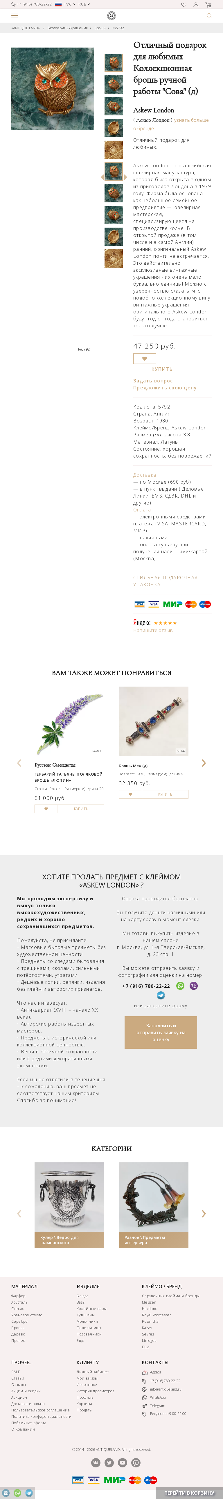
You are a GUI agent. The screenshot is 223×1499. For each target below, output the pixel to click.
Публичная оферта (28, 1422)
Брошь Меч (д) (133, 765)
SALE (15, 1371)
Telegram (153, 1405)
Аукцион (19, 1397)
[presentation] (19, 761)
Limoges (149, 1340)
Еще (80, 1340)
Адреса (151, 1372)
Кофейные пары (92, 1308)
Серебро (19, 1321)
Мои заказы (87, 1378)
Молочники (87, 1321)
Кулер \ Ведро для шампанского (59, 1240)
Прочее (18, 1340)
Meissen (149, 1302)
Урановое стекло (26, 1315)
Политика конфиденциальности (41, 1416)
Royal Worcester (156, 1315)
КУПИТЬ (162, 369)
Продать (84, 1410)
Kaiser (147, 1327)
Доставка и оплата (28, 1403)
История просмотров (96, 1391)
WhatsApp (154, 1398)
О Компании (23, 1429)
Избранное (87, 1384)
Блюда (83, 1295)
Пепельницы (89, 1327)
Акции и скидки (26, 1391)
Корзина (84, 1403)
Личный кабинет (93, 1371)
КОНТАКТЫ (155, 1362)
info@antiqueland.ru (161, 1389)
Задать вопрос (153, 381)
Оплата (142, 510)
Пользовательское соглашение (40, 1410)
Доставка (144, 475)
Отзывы (18, 1384)
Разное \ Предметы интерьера (145, 1240)
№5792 (118, 28)
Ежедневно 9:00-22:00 (164, 1414)
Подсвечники (89, 1334)
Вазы (81, 1302)
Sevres (148, 1334)
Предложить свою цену (165, 387)
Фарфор (18, 1295)
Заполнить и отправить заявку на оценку (161, 1032)
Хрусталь (19, 1302)
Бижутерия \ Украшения (68, 28)
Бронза (18, 1327)
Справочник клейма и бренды (171, 1295)
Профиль (85, 1397)
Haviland (150, 1308)
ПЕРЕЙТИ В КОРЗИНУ (189, 1493)
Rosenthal (151, 1321)
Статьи (17, 1378)
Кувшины (86, 1315)
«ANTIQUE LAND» (25, 28)
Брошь (100, 28)
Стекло (17, 1308)
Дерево (18, 1334)
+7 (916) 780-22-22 (146, 986)
